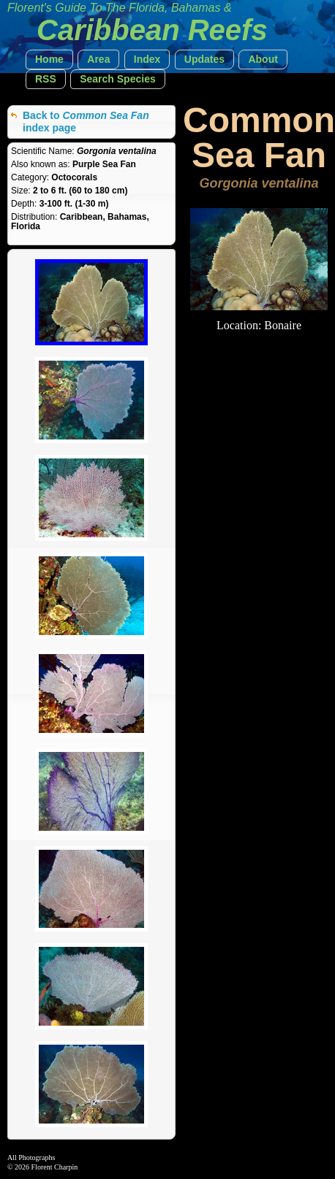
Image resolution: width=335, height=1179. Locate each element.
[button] (49, 59)
